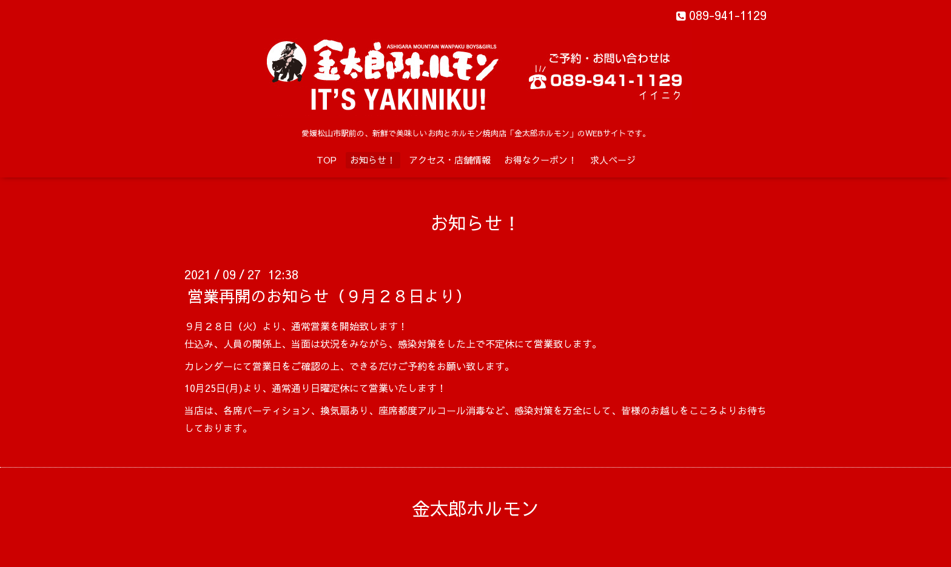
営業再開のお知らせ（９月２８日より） (329, 296)
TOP (327, 159)
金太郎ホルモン (475, 508)
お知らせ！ (372, 159)
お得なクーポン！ (540, 159)
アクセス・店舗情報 (450, 159)
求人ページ (613, 159)
